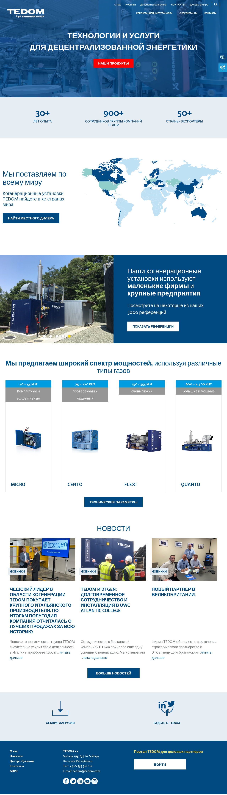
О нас (117, 4)
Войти (160, 766)
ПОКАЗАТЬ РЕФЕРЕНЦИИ (153, 326)
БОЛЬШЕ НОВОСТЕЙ (113, 673)
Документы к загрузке (153, 4)
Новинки (130, 4)
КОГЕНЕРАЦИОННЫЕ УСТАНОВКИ (154, 13)
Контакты (17, 767)
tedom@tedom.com (86, 772)
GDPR (14, 772)
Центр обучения (22, 762)
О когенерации (188, 13)
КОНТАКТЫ (178, 4)
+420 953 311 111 (81, 767)
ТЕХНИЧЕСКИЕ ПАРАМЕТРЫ (113, 502)
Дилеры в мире (199, 4)
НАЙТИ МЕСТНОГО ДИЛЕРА (31, 218)
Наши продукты (113, 62)
